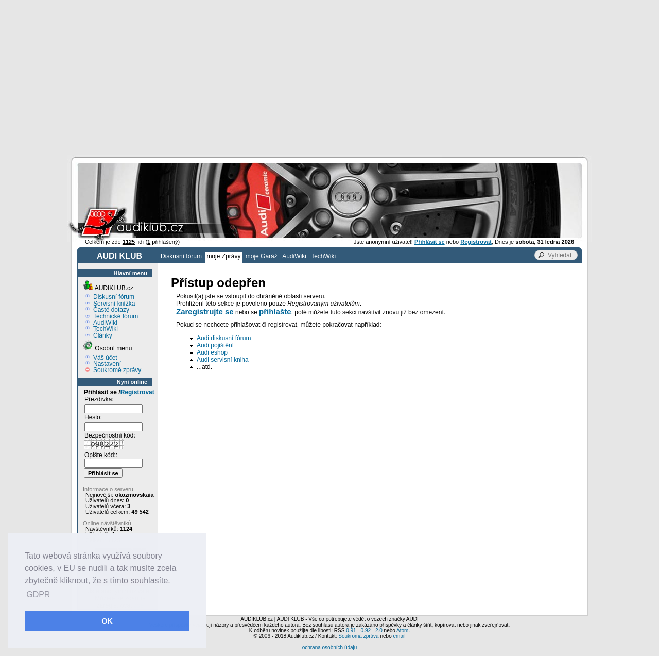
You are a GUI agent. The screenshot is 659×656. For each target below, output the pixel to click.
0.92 (366, 630)
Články (102, 335)
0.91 (351, 630)
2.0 (379, 630)
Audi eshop (212, 352)
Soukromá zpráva (358, 636)
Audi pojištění (215, 345)
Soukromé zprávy (117, 370)
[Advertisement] (329, 77)
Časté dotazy (111, 309)
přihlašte (275, 311)
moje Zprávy (223, 256)
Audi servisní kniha (223, 359)
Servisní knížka (114, 303)
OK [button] (107, 621)
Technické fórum (115, 316)
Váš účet (105, 357)
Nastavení (107, 363)
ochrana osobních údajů (329, 647)
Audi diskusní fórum (224, 338)
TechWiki (323, 256)
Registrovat (137, 392)
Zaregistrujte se (205, 311)
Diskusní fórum (181, 256)
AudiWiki (294, 256)
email (399, 636)
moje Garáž (262, 256)
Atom (402, 630)
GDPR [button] (38, 594)
